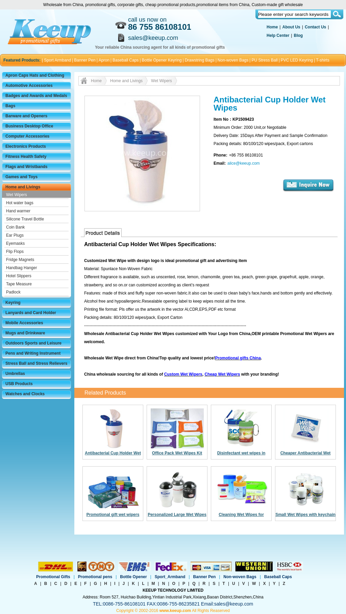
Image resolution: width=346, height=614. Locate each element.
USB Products (19, 383)
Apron (104, 60)
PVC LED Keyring (297, 60)
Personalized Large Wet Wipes (177, 514)
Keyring (13, 302)
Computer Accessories (27, 136)
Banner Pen (84, 60)
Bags (10, 105)
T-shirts (322, 60)
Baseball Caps (126, 60)
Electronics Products (25, 146)
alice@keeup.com (243, 163)
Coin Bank (15, 227)
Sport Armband (57, 60)
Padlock (13, 292)
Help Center (278, 35)
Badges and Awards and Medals (36, 95)
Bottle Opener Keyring (162, 60)
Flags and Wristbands (26, 166)
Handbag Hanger (21, 267)
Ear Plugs (15, 235)
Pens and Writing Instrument (32, 353)
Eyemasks (15, 243)
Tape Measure (19, 284)
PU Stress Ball (264, 60)
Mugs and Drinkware (25, 333)
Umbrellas (15, 373)
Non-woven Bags (233, 60)
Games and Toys (21, 176)
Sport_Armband (170, 576)
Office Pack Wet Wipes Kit (177, 453)
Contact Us (315, 27)
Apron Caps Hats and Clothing (34, 75)
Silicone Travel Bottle (25, 219)
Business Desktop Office (29, 126)
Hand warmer (18, 211)
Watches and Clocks (25, 394)
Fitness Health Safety (25, 156)
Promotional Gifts (53, 576)
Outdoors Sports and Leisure (33, 343)
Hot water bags (19, 202)
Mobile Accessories (24, 323)
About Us (291, 27)
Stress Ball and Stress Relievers (36, 363)
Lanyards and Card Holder (30, 312)
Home (272, 27)
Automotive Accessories (29, 85)
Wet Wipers (16, 194)
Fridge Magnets (20, 259)
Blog (298, 35)
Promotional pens (95, 576)
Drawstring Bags (200, 60)
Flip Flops (15, 251)
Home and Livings (22, 187)
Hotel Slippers (18, 276)
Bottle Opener (133, 576)
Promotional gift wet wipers (113, 514)
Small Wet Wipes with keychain (305, 514)
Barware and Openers (26, 116)
